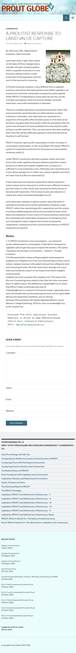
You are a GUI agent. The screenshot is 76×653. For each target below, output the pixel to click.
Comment (11, 352)
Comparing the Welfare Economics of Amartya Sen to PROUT (29, 458)
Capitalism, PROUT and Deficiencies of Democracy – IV (26, 506)
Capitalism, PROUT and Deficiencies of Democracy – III (26, 502)
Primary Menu (72, 17)
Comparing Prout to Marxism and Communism (22, 466)
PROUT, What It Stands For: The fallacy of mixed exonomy (28, 518)
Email (9, 399)
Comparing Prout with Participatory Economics (23, 462)
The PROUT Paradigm (11, 490)
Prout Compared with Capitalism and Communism (24, 474)
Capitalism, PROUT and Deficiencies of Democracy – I (25, 494)
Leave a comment (34, 44)
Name (9, 387)
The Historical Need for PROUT (15, 486)
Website (10, 410)
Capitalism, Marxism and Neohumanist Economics (24, 478)
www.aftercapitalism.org (30, 324)
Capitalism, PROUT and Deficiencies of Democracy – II (26, 498)
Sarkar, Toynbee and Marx (13, 482)
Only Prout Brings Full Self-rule (15, 454)
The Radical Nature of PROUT (15, 470)
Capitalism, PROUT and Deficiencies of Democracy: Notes (27, 514)
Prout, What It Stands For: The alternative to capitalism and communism (34, 522)
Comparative (12, 29)
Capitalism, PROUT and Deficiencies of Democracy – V (26, 510)
